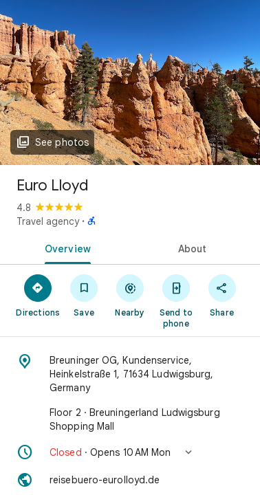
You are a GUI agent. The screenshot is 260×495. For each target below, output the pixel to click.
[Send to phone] (176, 300)
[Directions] (38, 295)
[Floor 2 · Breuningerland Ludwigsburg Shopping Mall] (130, 419)
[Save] (84, 295)
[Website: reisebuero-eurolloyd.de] (130, 480)
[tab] (65, 247)
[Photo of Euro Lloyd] (130, 82)
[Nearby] (130, 295)
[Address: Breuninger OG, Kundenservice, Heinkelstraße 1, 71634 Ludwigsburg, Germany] (130, 374)
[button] (130, 452)
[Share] (222, 295)
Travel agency (48, 221)
